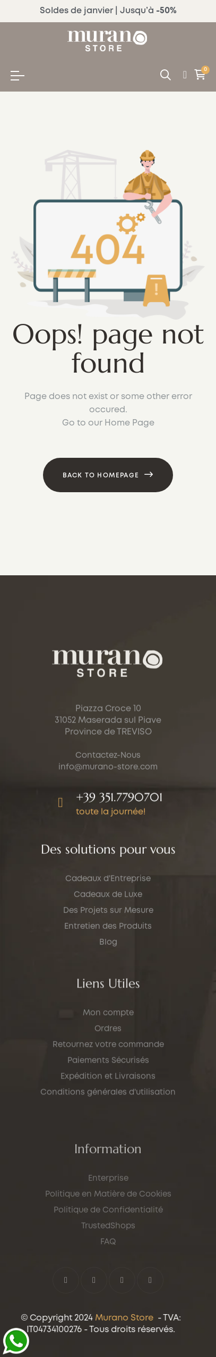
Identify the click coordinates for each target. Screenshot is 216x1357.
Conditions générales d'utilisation (108, 1175)
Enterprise (108, 1281)
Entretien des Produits (108, 972)
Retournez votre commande (108, 1127)
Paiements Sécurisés (108, 1143)
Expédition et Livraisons (108, 1159)
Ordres (108, 1111)
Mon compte (108, 1095)
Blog (108, 988)
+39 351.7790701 (119, 853)
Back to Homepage (101, 475)
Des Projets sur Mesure (108, 956)
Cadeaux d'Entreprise (108, 924)
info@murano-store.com (108, 823)
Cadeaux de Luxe (108, 940)
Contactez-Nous (108, 811)
